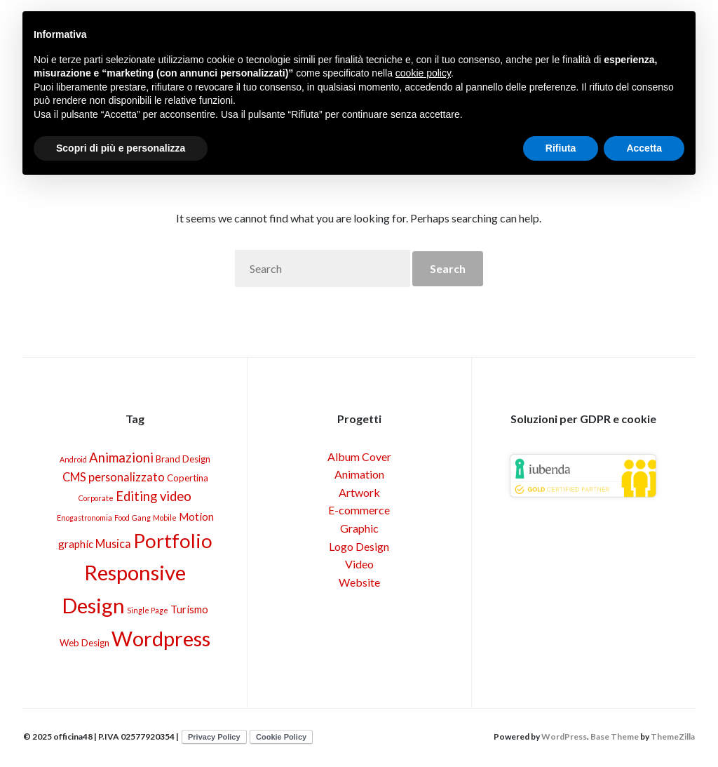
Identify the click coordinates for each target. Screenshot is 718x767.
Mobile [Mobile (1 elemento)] (165, 517)
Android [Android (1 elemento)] (73, 459)
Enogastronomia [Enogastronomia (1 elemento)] (84, 517)
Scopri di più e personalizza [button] (120, 148)
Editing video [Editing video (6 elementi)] (153, 496)
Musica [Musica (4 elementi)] (113, 543)
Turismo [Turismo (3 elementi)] (189, 609)
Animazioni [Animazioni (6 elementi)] (121, 457)
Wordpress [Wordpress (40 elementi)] (160, 638)
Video (359, 564)
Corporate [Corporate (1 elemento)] (96, 497)
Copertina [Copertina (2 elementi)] (187, 477)
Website (359, 582)
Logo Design (359, 546)
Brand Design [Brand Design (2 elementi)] (183, 459)
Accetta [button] (644, 148)
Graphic (359, 528)
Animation (359, 474)
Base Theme (614, 736)
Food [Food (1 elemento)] (122, 517)
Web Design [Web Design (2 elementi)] (84, 642)
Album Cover (359, 456)
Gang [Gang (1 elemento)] (141, 517)
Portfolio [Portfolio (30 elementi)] (172, 540)
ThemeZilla (673, 736)
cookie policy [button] (423, 73)
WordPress (564, 736)
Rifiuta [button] (561, 148)
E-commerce (359, 509)
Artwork (359, 492)
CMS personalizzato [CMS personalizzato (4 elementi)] (113, 476)
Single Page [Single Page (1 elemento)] (147, 610)
